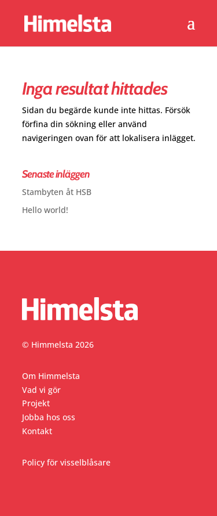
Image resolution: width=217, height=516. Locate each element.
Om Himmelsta (51, 375)
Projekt (36, 403)
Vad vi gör (41, 389)
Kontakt (37, 430)
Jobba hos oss (48, 417)
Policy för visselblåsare (66, 462)
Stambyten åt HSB (56, 191)
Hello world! (45, 209)
